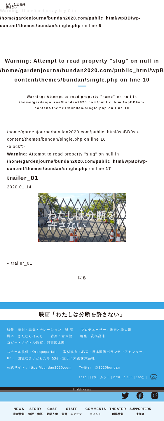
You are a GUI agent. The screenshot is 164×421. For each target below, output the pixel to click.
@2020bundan (107, 367)
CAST (52, 411)
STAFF (72, 411)
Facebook (140, 395)
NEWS (19, 411)
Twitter (125, 395)
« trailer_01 (19, 263)
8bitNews (83, 389)
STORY (35, 411)
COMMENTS (96, 411)
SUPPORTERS (140, 411)
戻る (82, 277)
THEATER (117, 411)
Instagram (154, 395)
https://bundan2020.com (50, 367)
